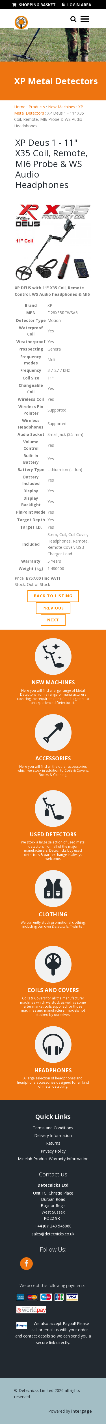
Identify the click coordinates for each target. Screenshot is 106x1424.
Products (37, 106)
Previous (53, 608)
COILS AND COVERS (53, 990)
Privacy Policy (53, 1151)
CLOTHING (53, 914)
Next (53, 620)
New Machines (61, 106)
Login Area (79, 5)
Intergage (81, 1411)
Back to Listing (53, 595)
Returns (53, 1143)
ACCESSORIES (53, 758)
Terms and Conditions (53, 1127)
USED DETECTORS (53, 834)
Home (19, 106)
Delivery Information (53, 1135)
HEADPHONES (53, 1070)
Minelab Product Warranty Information (53, 1158)
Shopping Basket (37, 5)
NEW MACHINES (53, 682)
